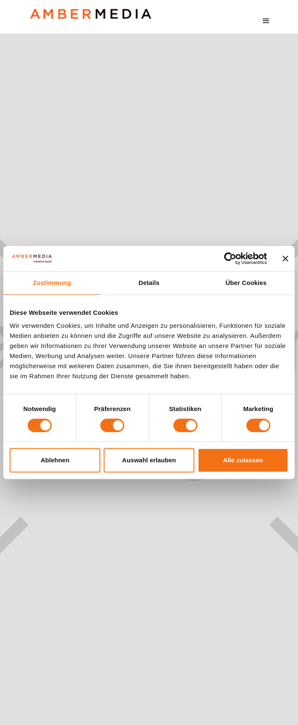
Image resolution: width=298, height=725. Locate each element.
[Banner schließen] (285, 258)
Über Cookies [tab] (246, 282)
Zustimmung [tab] (52, 282)
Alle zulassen (243, 460)
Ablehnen (55, 460)
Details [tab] (149, 282)
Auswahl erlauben (149, 460)
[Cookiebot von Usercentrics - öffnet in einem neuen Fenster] (230, 258)
